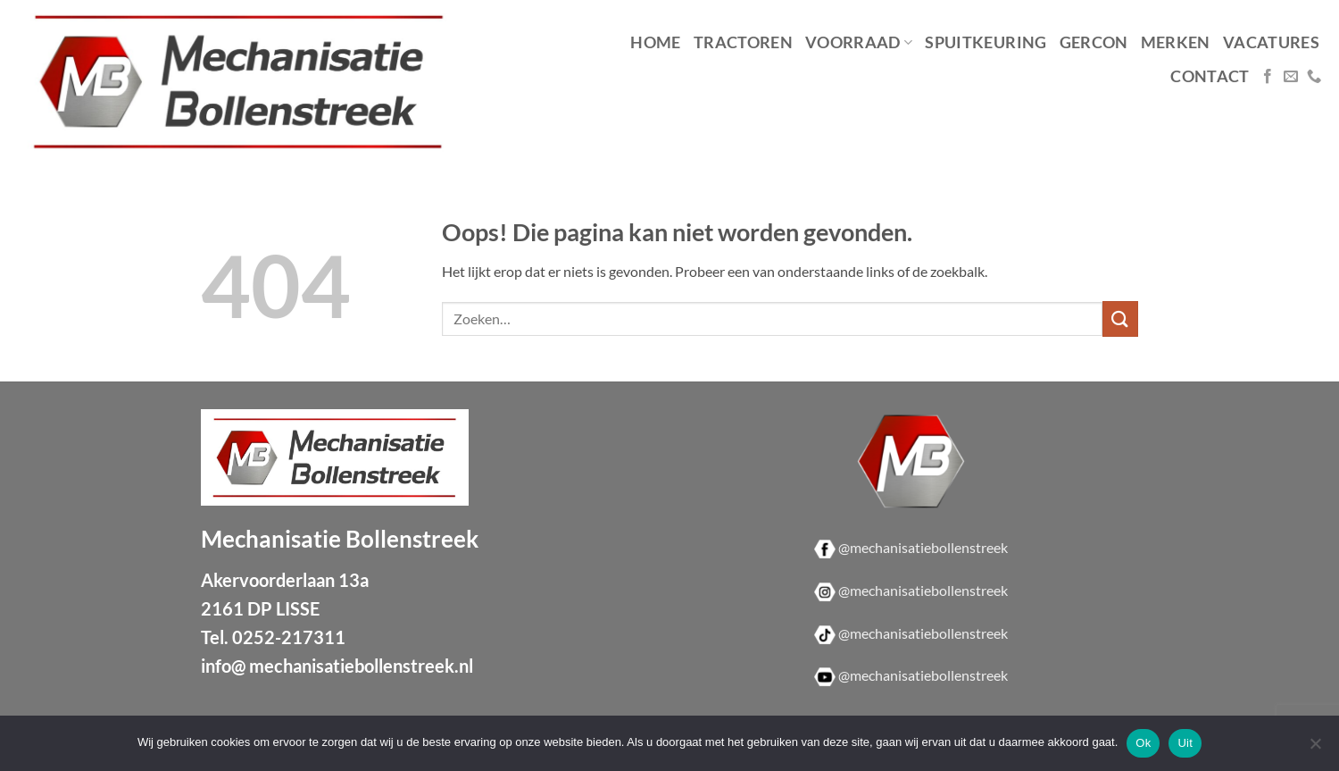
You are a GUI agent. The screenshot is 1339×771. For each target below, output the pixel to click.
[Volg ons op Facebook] (1267, 77)
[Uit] (1315, 748)
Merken (1175, 42)
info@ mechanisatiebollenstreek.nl (337, 665)
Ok (1143, 743)
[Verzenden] (1120, 318)
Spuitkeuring (985, 42)
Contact (1209, 76)
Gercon (1094, 42)
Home (655, 42)
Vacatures (1271, 42)
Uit (1185, 743)
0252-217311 (288, 637)
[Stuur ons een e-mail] (1291, 77)
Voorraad (858, 42)
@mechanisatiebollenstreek (923, 547)
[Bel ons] (1314, 77)
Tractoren (743, 42)
